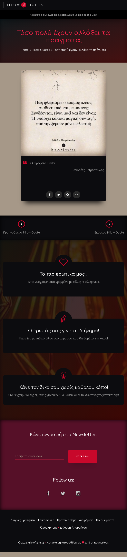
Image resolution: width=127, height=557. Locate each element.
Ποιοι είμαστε (105, 520)
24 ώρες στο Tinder (42, 163)
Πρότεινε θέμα (66, 520)
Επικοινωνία (46, 520)
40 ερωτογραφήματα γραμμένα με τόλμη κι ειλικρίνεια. (63, 282)
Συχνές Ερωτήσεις (23, 520)
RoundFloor (101, 542)
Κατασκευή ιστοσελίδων (62, 542)
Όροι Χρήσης (48, 527)
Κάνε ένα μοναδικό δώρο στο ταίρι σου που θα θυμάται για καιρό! (63, 338)
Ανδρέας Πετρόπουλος (89, 170)
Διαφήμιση (86, 520)
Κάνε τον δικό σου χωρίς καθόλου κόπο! (63, 387)
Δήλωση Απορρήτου (73, 527)
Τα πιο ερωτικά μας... (63, 274)
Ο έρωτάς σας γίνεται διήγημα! (63, 330)
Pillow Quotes (41, 50)
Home (24, 50)
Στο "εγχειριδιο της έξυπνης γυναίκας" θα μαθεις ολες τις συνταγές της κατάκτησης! (63, 395)
